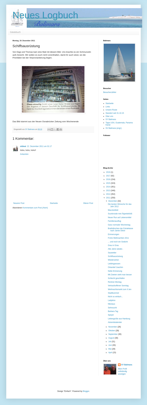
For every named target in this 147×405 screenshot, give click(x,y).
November (113, 327)
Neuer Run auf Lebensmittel (119, 217)
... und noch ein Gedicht (118, 242)
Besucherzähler (109, 92)
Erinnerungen (113, 234)
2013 (108, 190)
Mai (110, 349)
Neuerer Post (18, 203)
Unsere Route (111, 110)
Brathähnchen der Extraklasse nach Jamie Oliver (120, 229)
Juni (110, 345)
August (111, 338)
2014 (108, 187)
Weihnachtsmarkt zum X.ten (119, 289)
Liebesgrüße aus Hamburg (119, 319)
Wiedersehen (113, 260)
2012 (108, 194)
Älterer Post (88, 203)
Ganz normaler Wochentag (119, 225)
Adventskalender (115, 322)
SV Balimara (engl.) (114, 128)
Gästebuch (15, 32)
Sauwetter (112, 253)
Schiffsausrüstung (115, 256)
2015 (108, 183)
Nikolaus (111, 304)
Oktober (112, 330)
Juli (110, 341)
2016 (108, 179)
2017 (108, 176)
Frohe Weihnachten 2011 (118, 238)
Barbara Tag (113, 311)
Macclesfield (113, 210)
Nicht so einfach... (115, 296)
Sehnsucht (112, 308)
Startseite (54, 203)
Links (108, 107)
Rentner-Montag (115, 282)
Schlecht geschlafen (116, 278)
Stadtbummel (113, 293)
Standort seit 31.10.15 (115, 113)
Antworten (24, 154)
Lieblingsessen (114, 264)
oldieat (23, 146)
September (113, 334)
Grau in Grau (113, 245)
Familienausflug (114, 221)
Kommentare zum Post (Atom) (35, 208)
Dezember (113, 201)
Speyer (111, 315)
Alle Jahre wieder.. (115, 249)
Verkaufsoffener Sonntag (118, 286)
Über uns (109, 116)
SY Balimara (111, 119)
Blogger (86, 391)
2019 (108, 172)
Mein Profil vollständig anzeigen (122, 371)
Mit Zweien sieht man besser (120, 275)
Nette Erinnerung (115, 271)
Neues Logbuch (45, 15)
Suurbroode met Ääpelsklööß (120, 214)
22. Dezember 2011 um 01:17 (39, 146)
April (110, 352)
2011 (108, 198)
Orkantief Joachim (115, 267)
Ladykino (111, 300)
